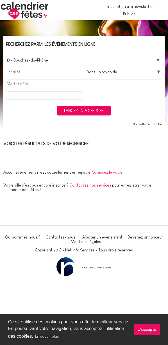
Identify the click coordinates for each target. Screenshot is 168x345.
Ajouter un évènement (102, 237)
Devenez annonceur (145, 237)
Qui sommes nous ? (22, 237)
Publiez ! (130, 14)
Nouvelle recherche (147, 124)
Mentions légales (86, 241)
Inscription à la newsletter (130, 6)
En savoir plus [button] (47, 336)
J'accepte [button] (147, 329)
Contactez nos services (90, 185)
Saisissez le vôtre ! (108, 172)
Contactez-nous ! (61, 237)
